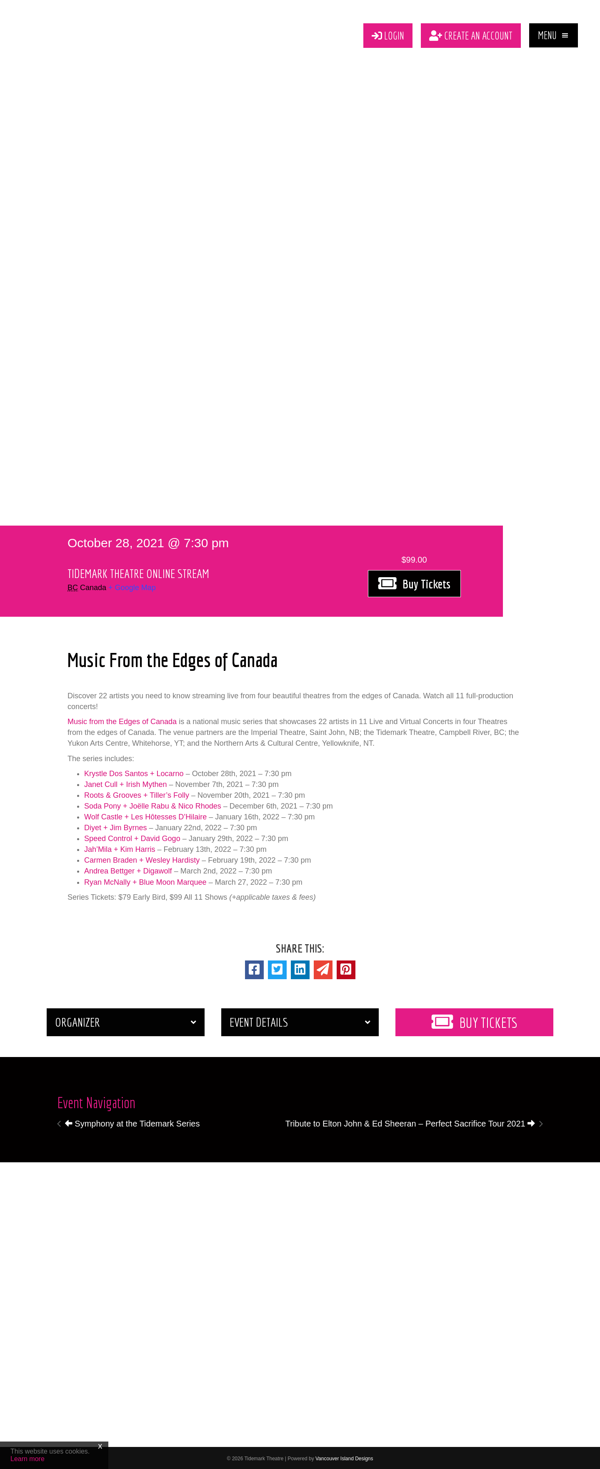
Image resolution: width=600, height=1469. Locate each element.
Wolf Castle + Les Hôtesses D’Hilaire (145, 815)
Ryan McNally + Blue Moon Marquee (145, 880)
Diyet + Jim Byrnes (115, 826)
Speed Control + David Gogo (132, 837)
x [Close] (100, 1446)
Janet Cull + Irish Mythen (125, 783)
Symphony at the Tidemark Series (132, 1122)
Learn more (27, 1458)
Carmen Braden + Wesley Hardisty (142, 858)
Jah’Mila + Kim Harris (119, 848)
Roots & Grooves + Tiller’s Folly (136, 793)
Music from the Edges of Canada (122, 720)
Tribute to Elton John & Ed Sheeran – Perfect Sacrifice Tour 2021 (410, 1122)
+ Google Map (132, 586)
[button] (553, 34)
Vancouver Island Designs (344, 1457)
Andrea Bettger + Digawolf (128, 869)
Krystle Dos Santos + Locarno (134, 772)
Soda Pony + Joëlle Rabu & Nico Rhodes (152, 804)
